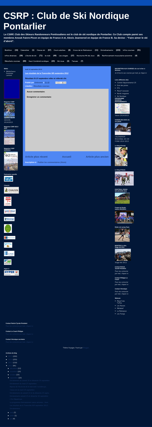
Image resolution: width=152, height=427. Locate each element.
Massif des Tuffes (121, 302)
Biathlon (8, 50)
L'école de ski (30, 56)
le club (47, 56)
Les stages (63, 56)
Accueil (66, 156)
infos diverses (11, 56)
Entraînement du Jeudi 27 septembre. (23, 383)
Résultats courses (12, 61)
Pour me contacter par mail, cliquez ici (121, 272)
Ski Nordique (121, 96)
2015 (10, 356)
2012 (10, 365)
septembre (14, 378)
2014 (10, 359)
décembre (14, 368)
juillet (12, 415)
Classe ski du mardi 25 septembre (22, 390)
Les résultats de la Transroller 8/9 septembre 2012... (29, 405)
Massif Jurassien (123, 91)
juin (11, 419)
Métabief (120, 308)
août (12, 412)
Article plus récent (36, 156)
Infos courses (128, 50)
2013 (10, 362)
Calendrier (24, 50)
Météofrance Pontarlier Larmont (10, 73)
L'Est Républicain (16, 399)
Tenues (75, 61)
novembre (14, 371)
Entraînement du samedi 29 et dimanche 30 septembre (29, 380)
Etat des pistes (122, 85)
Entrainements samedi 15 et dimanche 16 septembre (29, 396)
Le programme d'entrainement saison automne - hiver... (29, 402)
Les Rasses (121, 306)
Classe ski (41, 50)
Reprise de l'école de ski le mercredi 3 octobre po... (28, 387)
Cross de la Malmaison (82, 50)
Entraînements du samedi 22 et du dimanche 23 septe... (30, 393)
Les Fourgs (121, 314)
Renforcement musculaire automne (117, 56)
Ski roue (60, 61)
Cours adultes (59, 50)
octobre (13, 375)
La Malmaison (122, 311)
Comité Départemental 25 (126, 82)
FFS (118, 88)
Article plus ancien (97, 156)
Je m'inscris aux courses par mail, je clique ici (131, 73)
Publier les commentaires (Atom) (52, 162)
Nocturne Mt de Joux (85, 56)
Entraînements (107, 50)
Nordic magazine (123, 93)
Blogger (86, 348)
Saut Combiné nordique (39, 61)
